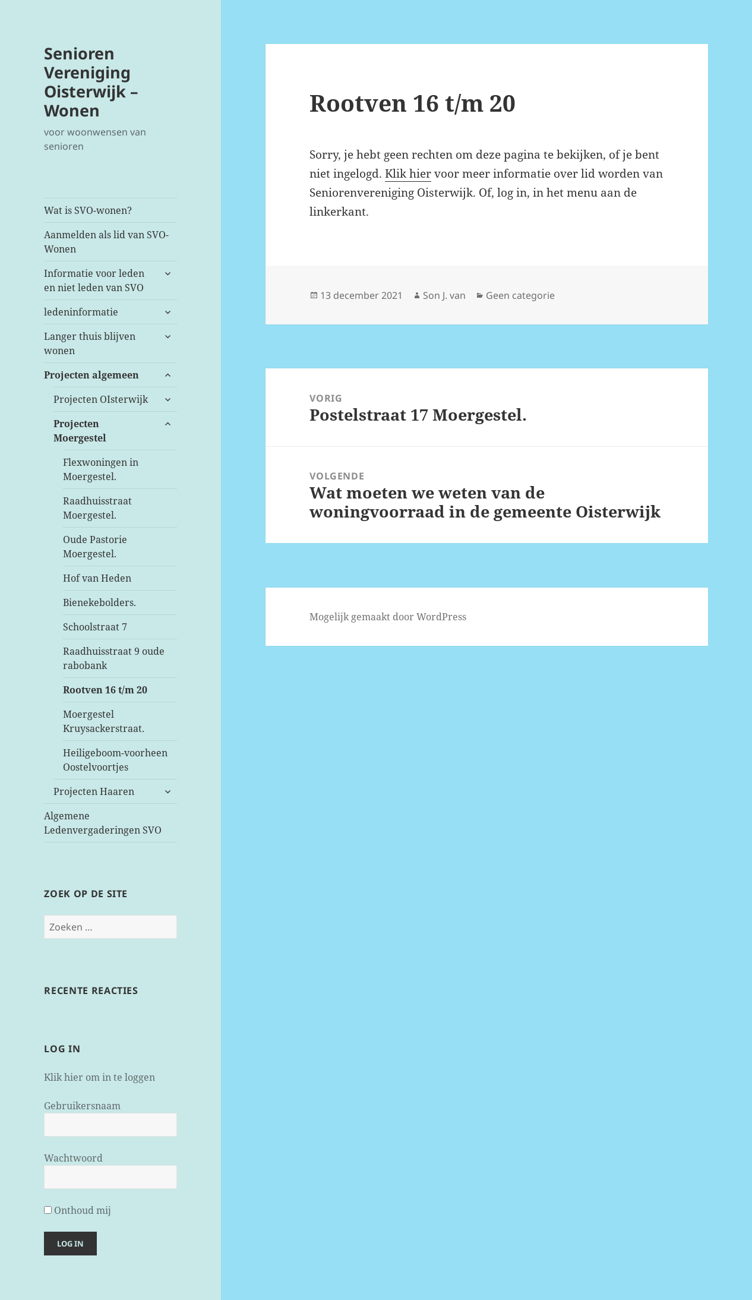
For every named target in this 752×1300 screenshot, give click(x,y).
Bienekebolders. (99, 602)
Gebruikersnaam (82, 1105)
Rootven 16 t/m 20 (105, 689)
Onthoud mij (77, 1210)
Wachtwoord (73, 1158)
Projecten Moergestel (79, 430)
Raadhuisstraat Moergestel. (97, 508)
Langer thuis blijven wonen (89, 343)
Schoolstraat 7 (95, 626)
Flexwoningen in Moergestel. (100, 469)
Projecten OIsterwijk (100, 399)
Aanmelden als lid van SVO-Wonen (106, 241)
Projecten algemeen (91, 374)
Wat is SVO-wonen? (88, 210)
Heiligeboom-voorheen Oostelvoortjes (115, 760)
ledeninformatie (81, 311)
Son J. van (444, 295)
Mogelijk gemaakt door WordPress (387, 616)
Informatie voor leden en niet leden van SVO (94, 280)
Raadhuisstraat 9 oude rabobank (114, 658)
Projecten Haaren (93, 791)
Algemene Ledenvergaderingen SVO (103, 823)
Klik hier (408, 173)
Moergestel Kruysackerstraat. (103, 721)
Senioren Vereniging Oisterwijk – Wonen (91, 81)
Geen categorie (520, 295)
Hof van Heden (97, 578)
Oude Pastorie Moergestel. (95, 546)
